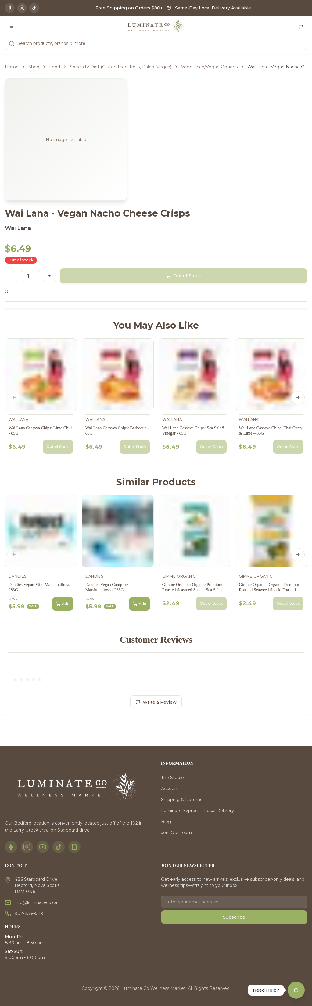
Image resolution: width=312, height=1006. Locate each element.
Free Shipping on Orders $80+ (129, 8)
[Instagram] (22, 8)
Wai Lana (18, 228)
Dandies (17, 576)
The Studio (172, 777)
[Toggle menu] (11, 26)
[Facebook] (10, 8)
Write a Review (156, 702)
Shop (33, 67)
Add (63, 603)
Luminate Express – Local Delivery (197, 810)
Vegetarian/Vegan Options (209, 67)
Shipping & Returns (181, 799)
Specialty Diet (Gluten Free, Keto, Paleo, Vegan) (120, 67)
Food (54, 67)
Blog (166, 821)
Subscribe (234, 917)
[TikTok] (34, 8)
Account (170, 788)
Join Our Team (176, 832)
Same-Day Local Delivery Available (213, 8)
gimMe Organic (179, 576)
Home (12, 67)
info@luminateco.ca (36, 902)
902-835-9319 (29, 913)
